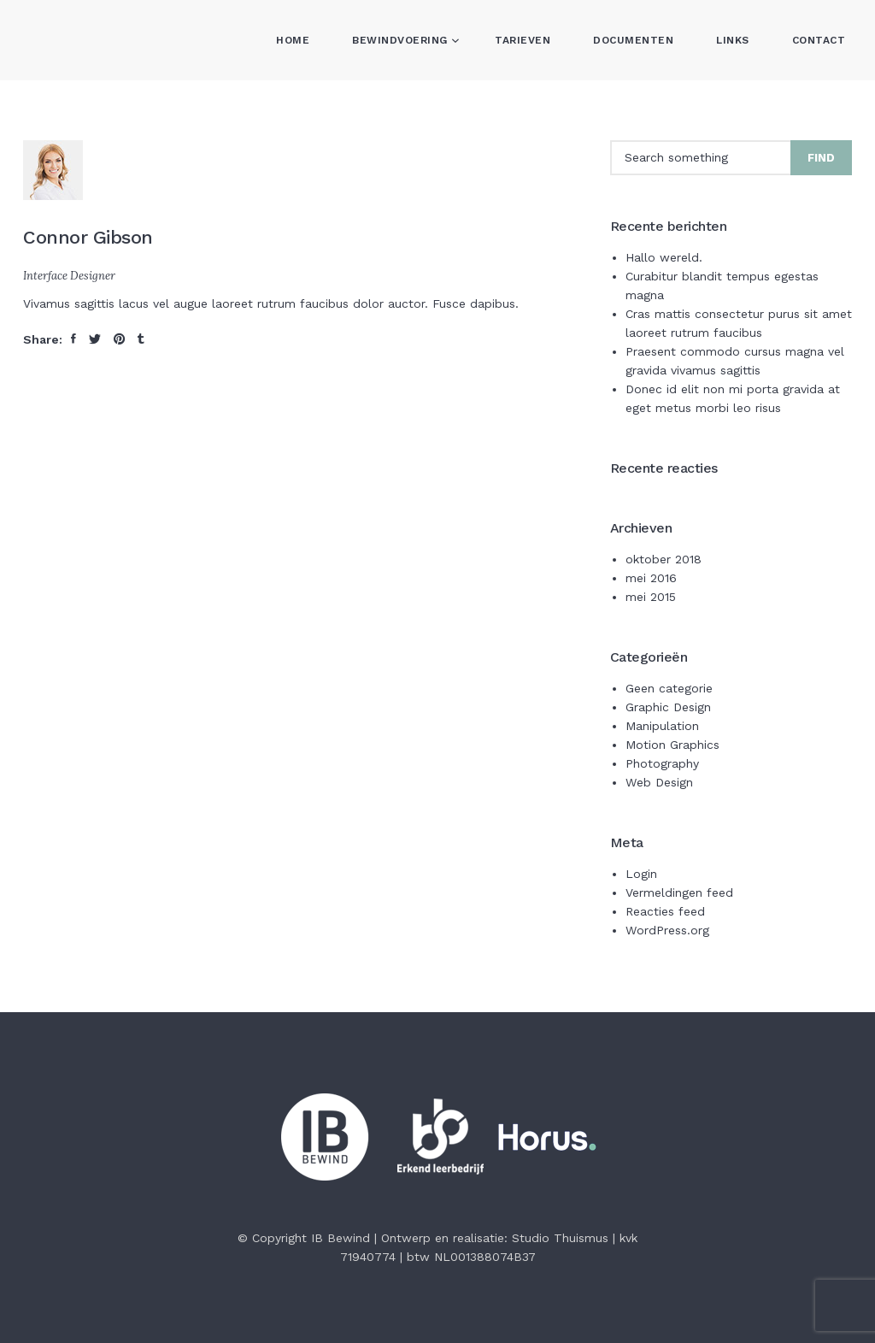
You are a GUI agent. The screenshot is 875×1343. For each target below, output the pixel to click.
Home (292, 40)
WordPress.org (667, 930)
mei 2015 (650, 597)
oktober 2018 (663, 559)
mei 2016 (651, 578)
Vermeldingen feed (679, 892)
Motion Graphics (672, 744)
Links (732, 40)
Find (821, 157)
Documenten (633, 40)
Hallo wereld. (663, 257)
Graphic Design (668, 707)
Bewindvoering (401, 40)
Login (641, 874)
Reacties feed (665, 911)
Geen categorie (669, 688)
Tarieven (522, 40)
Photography (662, 763)
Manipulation (662, 726)
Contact (819, 40)
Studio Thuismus (560, 1238)
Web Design (659, 782)
